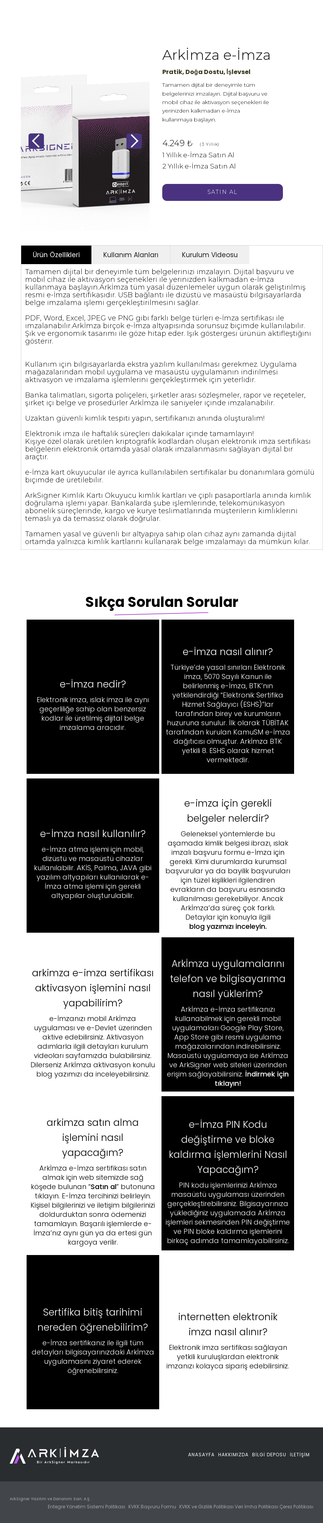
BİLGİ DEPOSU (269, 1454)
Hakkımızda (233, 1454)
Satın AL (222, 192)
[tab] (56, 255)
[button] (36, 141)
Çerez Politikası (296, 1506)
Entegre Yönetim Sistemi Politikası (87, 1506)
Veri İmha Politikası (256, 1506)
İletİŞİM (300, 1454)
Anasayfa (201, 1454)
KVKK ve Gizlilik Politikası (206, 1506)
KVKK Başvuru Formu (152, 1506)
